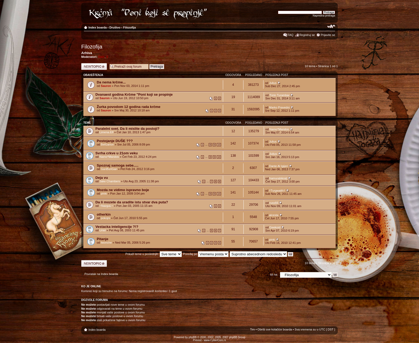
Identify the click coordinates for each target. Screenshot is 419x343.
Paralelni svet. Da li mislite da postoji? (127, 129)
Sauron (106, 85)
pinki (104, 193)
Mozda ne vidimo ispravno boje (123, 190)
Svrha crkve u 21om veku (116, 153)
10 (219, 144)
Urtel (102, 230)
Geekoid (274, 227)
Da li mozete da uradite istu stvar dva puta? (131, 202)
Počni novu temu (94, 66)
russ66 (273, 202)
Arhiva (86, 53)
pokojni (105, 218)
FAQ (290, 35)
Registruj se (307, 35)
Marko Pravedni (279, 107)
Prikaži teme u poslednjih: (153, 254)
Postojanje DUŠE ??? (115, 141)
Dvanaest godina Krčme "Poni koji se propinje (134, 94)
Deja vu (101, 178)
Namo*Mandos (279, 129)
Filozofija (129, 27)
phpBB (193, 337)
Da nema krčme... (111, 82)
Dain (101, 56)
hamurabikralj (278, 178)
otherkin (104, 214)
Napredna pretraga (324, 15)
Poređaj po (205, 254)
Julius (273, 82)
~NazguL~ (106, 205)
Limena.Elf (106, 132)
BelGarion (107, 144)
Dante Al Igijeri (278, 166)
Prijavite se (328, 35)
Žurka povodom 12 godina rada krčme (128, 107)
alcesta (273, 215)
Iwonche (106, 242)
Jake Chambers (109, 181)
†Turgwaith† (277, 190)
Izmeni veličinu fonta (331, 26)
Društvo (115, 27)
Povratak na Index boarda (101, 274)
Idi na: (274, 274)
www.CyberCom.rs (215, 340)
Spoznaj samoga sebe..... (117, 165)
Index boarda (97, 27)
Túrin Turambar (279, 95)
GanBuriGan (109, 169)
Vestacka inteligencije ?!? (116, 227)
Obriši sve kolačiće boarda (275, 329)
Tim (252, 329)
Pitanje (102, 239)
